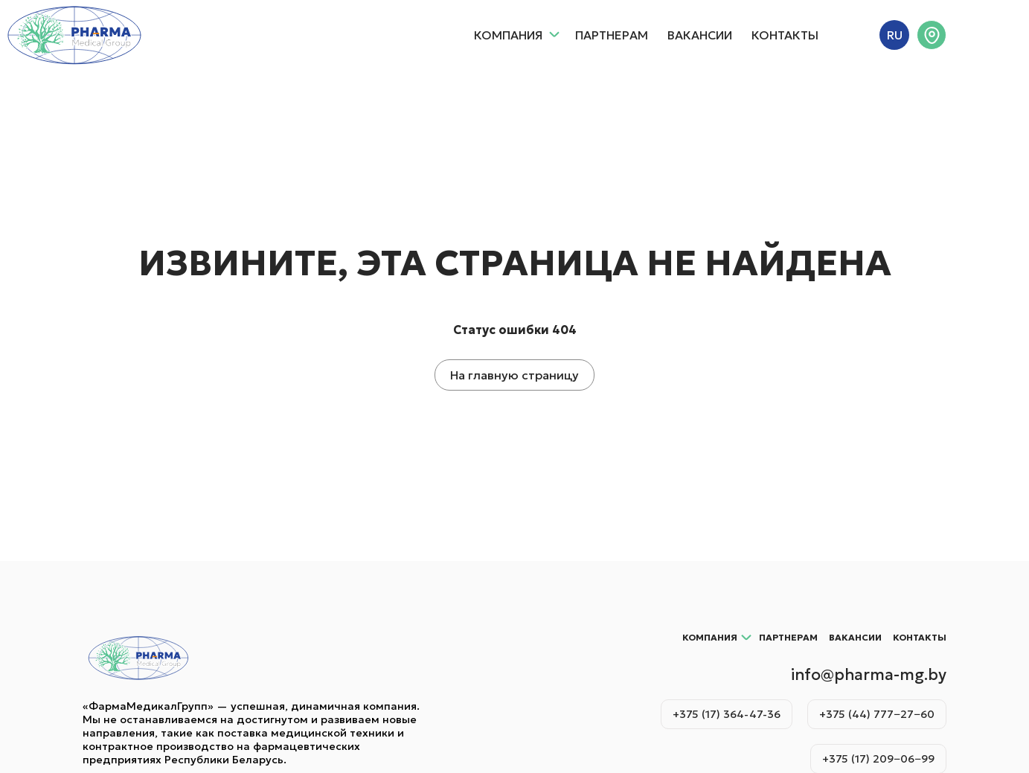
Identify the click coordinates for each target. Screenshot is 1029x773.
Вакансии (699, 35)
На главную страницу (514, 375)
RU (895, 35)
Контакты (784, 35)
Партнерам (611, 35)
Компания (517, 35)
